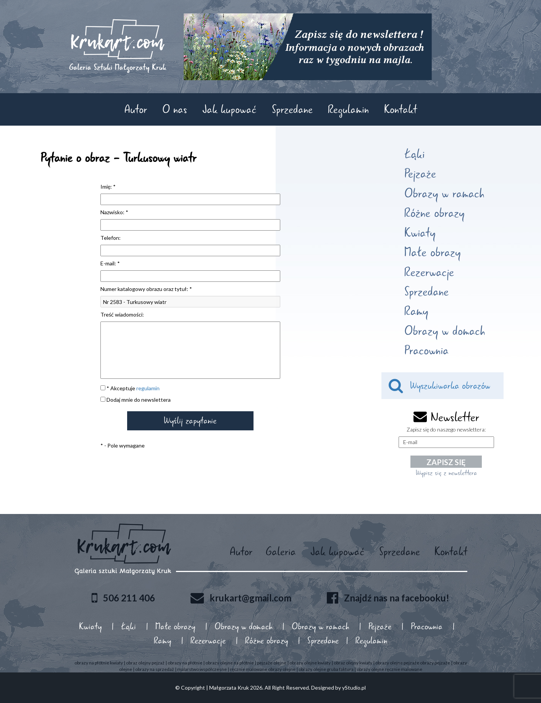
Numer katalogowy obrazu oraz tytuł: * (146, 289)
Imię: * (108, 186)
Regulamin (348, 109)
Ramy (416, 311)
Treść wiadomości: (122, 314)
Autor (135, 109)
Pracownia (426, 350)
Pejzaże (420, 174)
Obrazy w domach (444, 331)
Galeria (281, 551)
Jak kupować (229, 109)
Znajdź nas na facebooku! (396, 597)
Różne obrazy (434, 213)
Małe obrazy (432, 252)
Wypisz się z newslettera (446, 473)
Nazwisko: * (114, 212)
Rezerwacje (429, 272)
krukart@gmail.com (250, 597)
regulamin (148, 388)
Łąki (414, 154)
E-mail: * (110, 263)
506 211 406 (129, 597)
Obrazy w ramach (444, 193)
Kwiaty (419, 233)
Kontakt (400, 109)
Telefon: (110, 237)
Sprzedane (292, 109)
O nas (174, 109)
